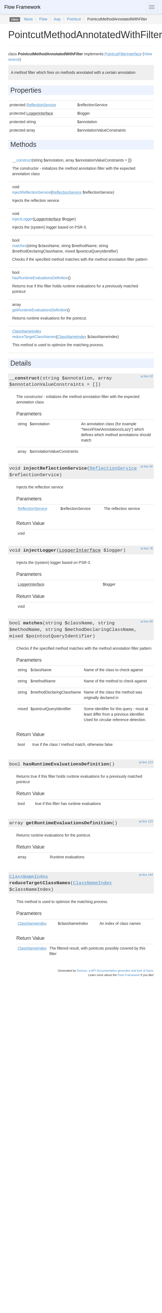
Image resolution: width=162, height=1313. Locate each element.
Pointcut (74, 19)
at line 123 (146, 762)
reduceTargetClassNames (34, 337)
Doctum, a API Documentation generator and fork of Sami (115, 970)
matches (19, 246)
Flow (43, 19)
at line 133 (146, 821)
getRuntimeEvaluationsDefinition (39, 310)
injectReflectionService (31, 192)
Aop (57, 19)
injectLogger (22, 219)
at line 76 (147, 548)
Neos (28, 19)
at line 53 (147, 376)
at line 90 (147, 621)
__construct (22, 160)
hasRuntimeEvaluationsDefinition (40, 278)
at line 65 (147, 466)
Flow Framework (22, 7)
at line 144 (146, 874)
